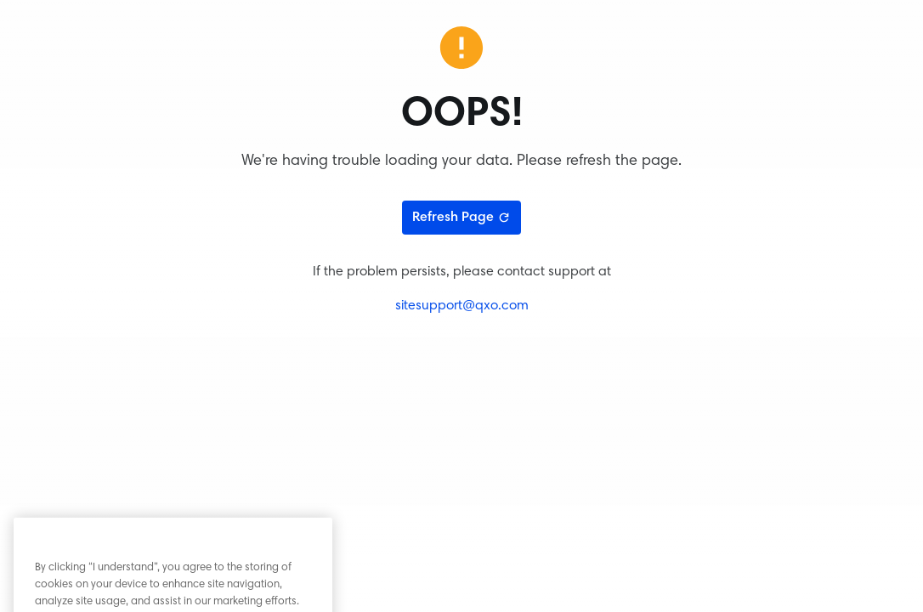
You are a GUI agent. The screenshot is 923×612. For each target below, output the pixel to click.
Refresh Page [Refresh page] (461, 217)
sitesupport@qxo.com (462, 306)
